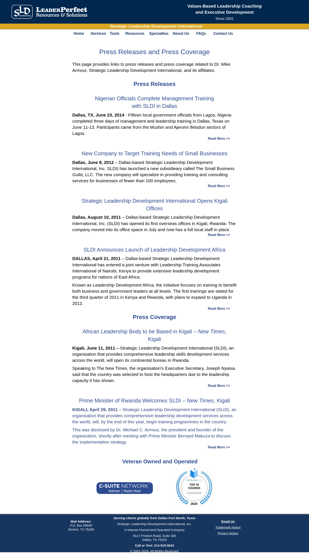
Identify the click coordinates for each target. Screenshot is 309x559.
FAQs (201, 33)
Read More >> (219, 138)
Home (79, 33)
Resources (134, 33)
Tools (115, 33)
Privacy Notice (228, 533)
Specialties (158, 33)
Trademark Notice (228, 527)
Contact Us (223, 33)
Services (98, 33)
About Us (181, 33)
